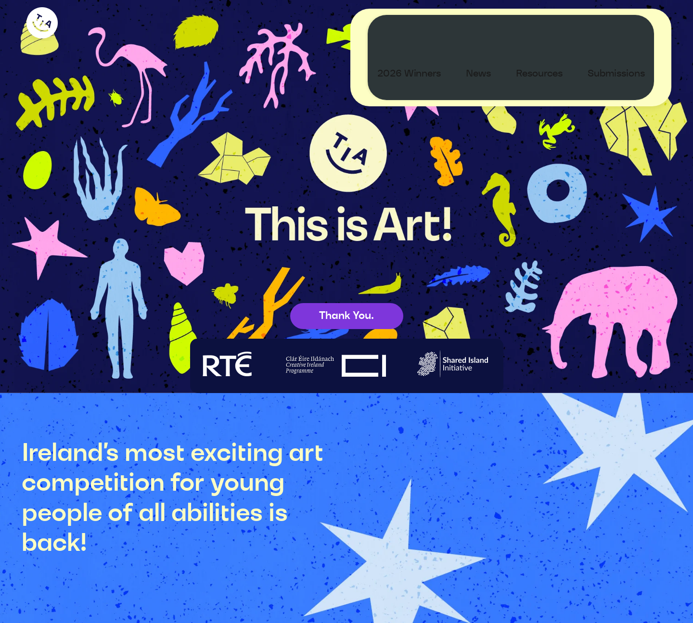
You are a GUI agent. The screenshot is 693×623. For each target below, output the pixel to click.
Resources (548, 27)
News (487, 27)
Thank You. (346, 315)
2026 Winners (418, 27)
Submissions (625, 27)
